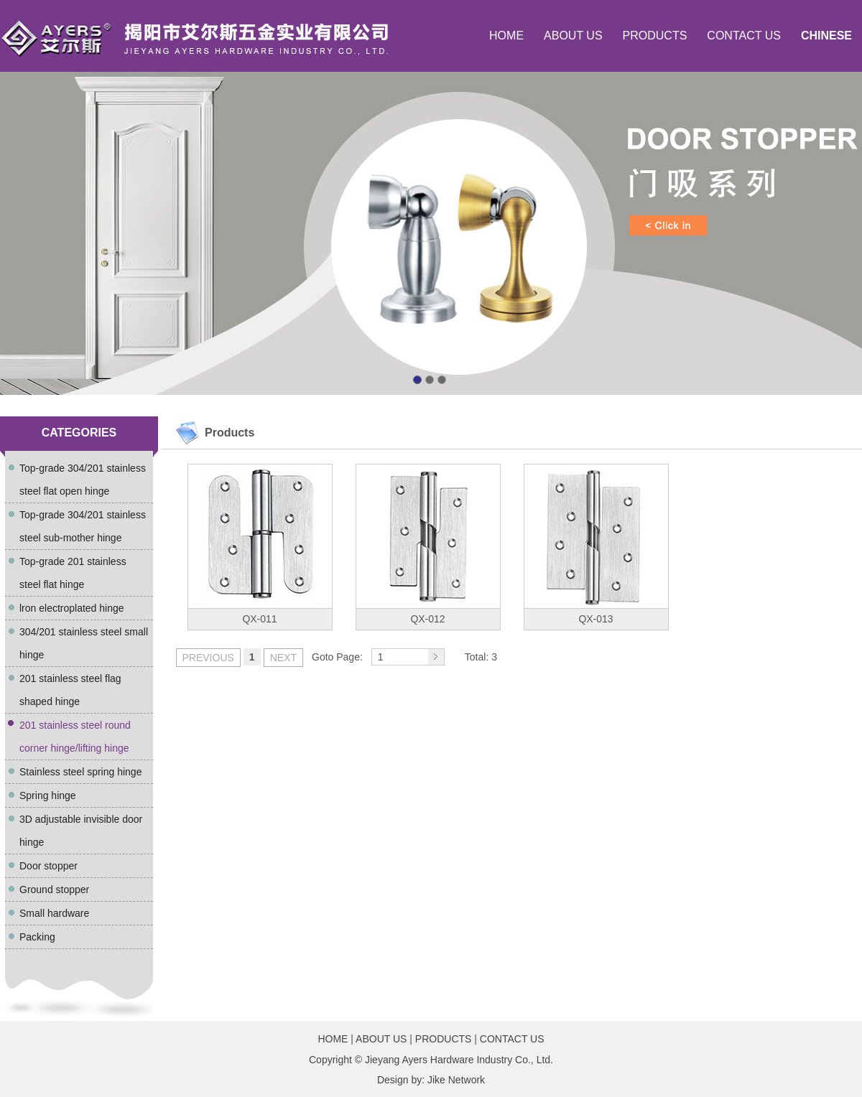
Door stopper (48, 866)
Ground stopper (54, 889)
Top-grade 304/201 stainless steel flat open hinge (82, 479)
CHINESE (826, 35)
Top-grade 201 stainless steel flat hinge (72, 573)
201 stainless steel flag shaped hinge (70, 690)
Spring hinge (47, 795)
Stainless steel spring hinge (80, 772)
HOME (506, 35)
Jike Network (456, 1080)
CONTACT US (744, 35)
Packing (37, 937)
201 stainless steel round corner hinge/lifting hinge (75, 736)
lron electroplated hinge (71, 608)
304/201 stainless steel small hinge (83, 643)
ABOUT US (573, 35)
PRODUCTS (655, 35)
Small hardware (54, 913)
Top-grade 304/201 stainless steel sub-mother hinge (82, 526)
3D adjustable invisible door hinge (80, 830)
